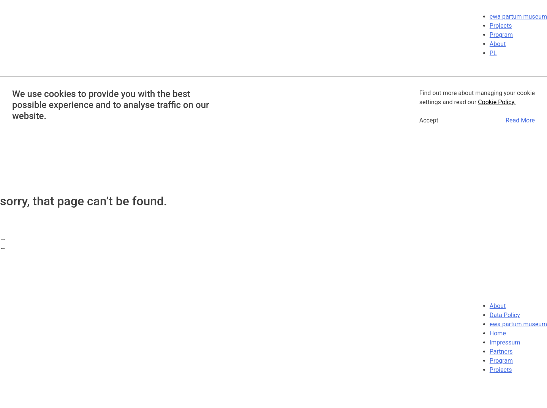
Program (501, 34)
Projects (501, 25)
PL (493, 53)
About (498, 44)
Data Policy (505, 315)
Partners (501, 351)
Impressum (505, 342)
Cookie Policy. (496, 102)
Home (498, 333)
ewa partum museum (518, 16)
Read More (520, 120)
